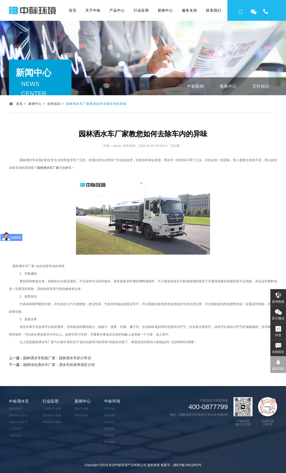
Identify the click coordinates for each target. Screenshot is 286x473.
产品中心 (117, 10)
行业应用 (141, 10)
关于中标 (93, 10)
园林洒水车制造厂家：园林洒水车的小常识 (57, 358)
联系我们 (213, 10)
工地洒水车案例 (51, 408)
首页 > (21, 103)
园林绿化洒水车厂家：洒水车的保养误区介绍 (59, 365)
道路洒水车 (15, 408)
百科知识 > (55, 103)
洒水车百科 (81, 415)
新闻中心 (165, 10)
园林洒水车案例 (51, 415)
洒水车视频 (81, 408)
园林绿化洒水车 (18, 415)
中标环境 (112, 401)
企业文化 (109, 422)
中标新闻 (195, 86)
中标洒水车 (19, 401)
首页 (72, 10)
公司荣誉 (109, 428)
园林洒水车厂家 (48, 167)
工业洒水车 (15, 428)
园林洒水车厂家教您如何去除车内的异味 (96, 103)
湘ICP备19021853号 (187, 465)
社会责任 (109, 435)
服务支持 (189, 10)
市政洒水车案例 (51, 422)
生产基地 (109, 442)
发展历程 (109, 415)
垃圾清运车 (15, 435)
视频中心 (228, 86)
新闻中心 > (36, 103)
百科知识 (260, 86)
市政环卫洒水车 (18, 422)
